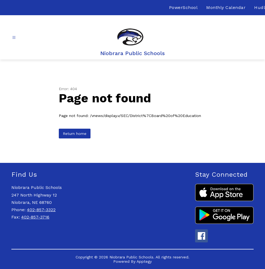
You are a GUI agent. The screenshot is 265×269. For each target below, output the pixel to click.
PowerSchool (183, 7)
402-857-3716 (35, 217)
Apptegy (144, 261)
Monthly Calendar (225, 7)
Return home (74, 133)
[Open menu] (14, 37)
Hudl (259, 7)
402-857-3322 (41, 209)
